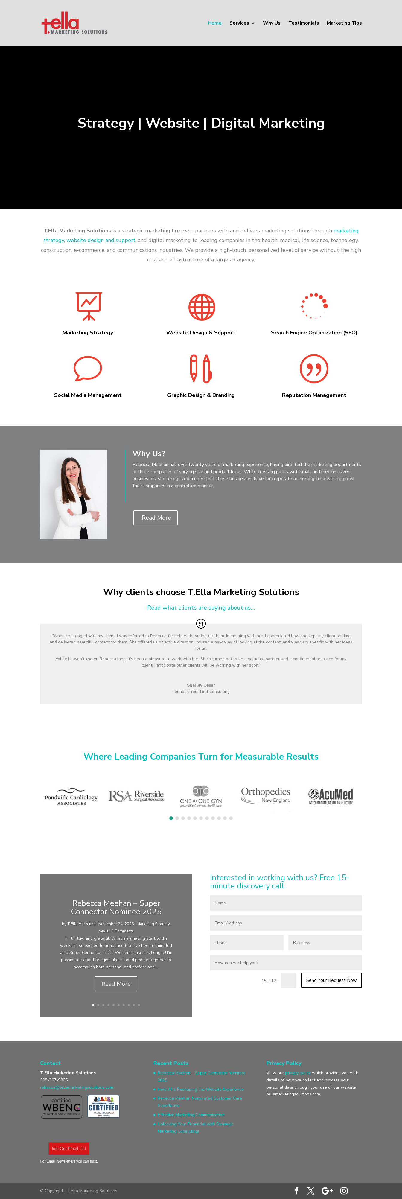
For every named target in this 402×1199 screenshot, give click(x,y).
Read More (156, 518)
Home (215, 23)
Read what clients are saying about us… (201, 608)
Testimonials (303, 23)
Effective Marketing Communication (191, 1115)
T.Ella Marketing (81, 924)
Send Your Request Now (331, 980)
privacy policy (298, 1073)
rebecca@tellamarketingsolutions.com (76, 1087)
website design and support (100, 240)
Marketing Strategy (153, 924)
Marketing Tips (344, 23)
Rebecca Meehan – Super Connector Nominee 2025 (116, 907)
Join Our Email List (69, 1148)
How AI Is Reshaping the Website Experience (201, 1089)
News (103, 931)
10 (139, 1005)
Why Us (272, 23)
